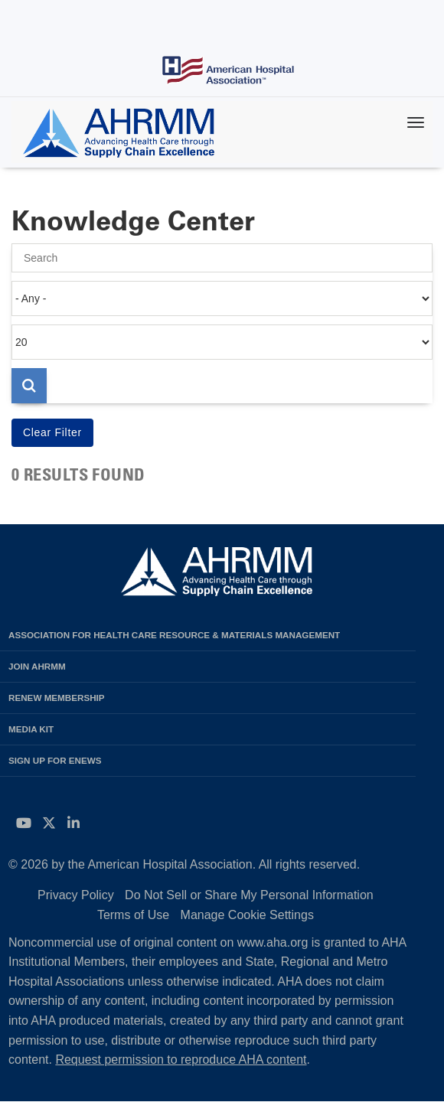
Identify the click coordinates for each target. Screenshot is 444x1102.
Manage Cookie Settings (247, 914)
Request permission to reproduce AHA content (180, 1059)
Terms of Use (133, 914)
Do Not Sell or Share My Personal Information (249, 894)
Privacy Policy (76, 894)
